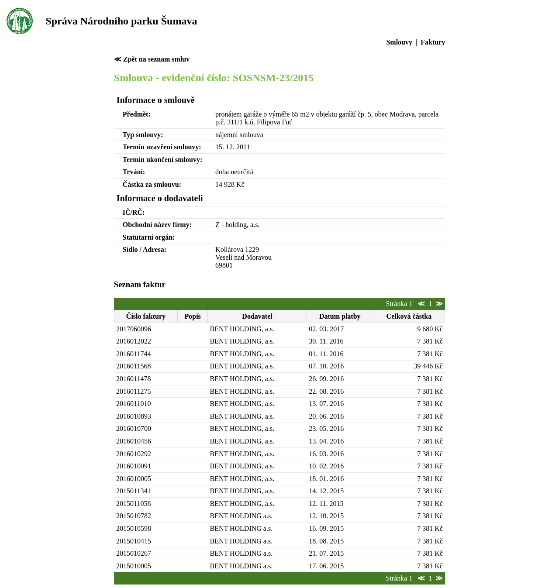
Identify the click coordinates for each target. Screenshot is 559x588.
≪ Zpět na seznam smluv (152, 59)
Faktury (433, 42)
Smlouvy (399, 42)
